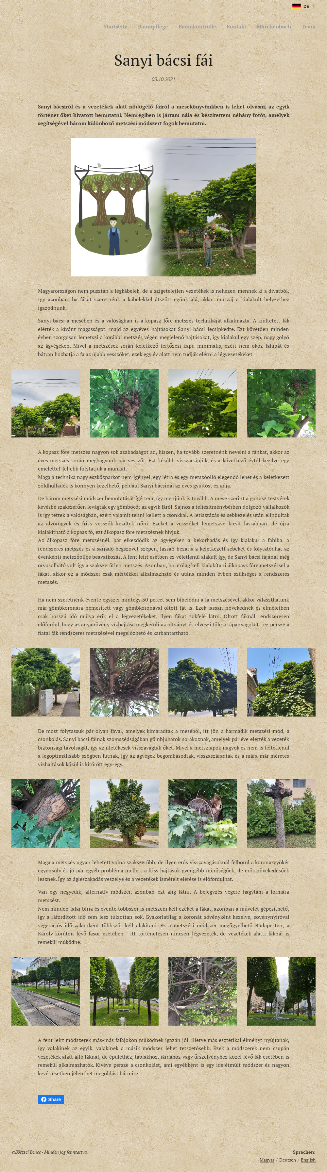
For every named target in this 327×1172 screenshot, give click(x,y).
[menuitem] (104, 26)
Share (51, 1099)
